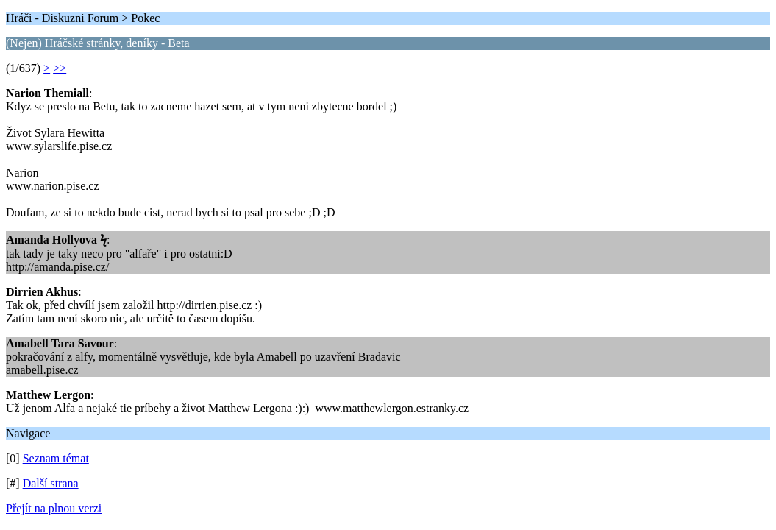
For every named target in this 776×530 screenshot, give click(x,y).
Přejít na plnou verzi (54, 508)
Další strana (51, 483)
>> (59, 68)
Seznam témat (56, 458)
